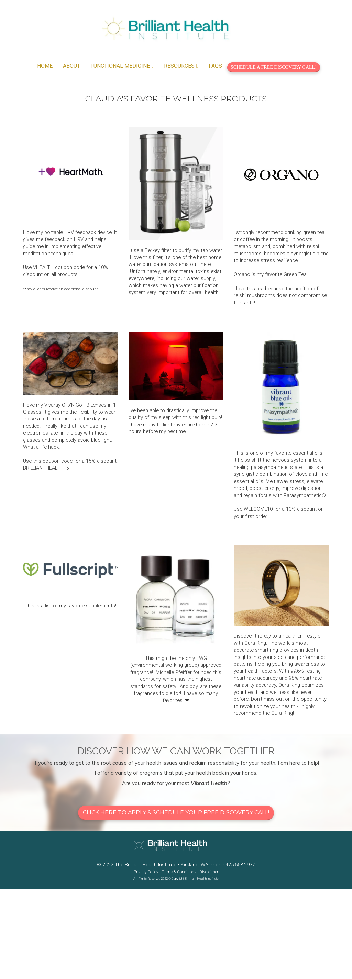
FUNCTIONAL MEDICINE (120, 66)
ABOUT (71, 66)
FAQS (215, 66)
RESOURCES (179, 66)
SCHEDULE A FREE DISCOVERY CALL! (274, 67)
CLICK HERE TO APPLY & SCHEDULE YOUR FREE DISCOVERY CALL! (176, 812)
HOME (45, 66)
